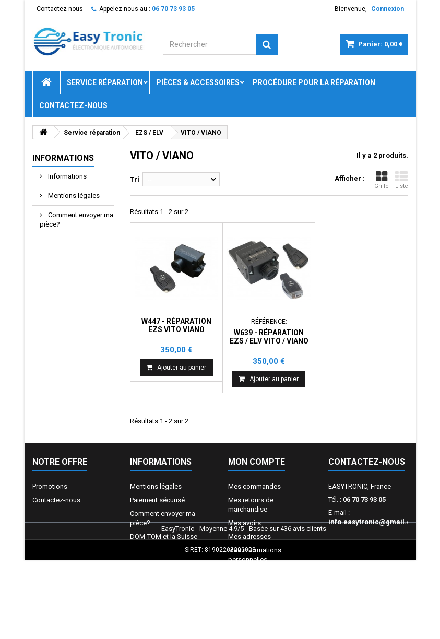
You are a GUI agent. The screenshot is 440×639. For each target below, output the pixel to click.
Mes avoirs (244, 523)
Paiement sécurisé (157, 500)
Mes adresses (249, 536)
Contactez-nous (60, 9)
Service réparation (105, 82)
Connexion (387, 9)
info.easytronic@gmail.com (374, 522)
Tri (134, 179)
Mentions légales (73, 195)
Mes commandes (254, 486)
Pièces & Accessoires (198, 82)
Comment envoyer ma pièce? (76, 219)
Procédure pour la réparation (314, 82)
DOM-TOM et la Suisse (163, 536)
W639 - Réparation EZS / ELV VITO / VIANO (269, 336)
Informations (63, 158)
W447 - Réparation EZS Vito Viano (176, 325)
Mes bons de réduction (263, 573)
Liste (401, 180)
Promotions (49, 486)
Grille (381, 180)
